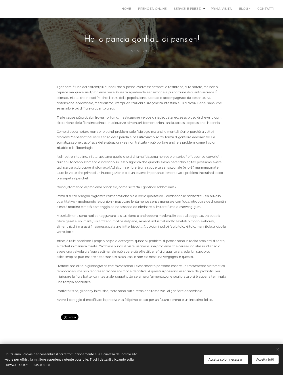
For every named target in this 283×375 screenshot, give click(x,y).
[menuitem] (235, 9)
